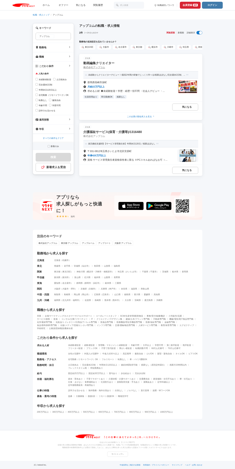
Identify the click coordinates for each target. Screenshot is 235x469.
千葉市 (153, 271)
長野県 (117, 277)
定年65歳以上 (163, 382)
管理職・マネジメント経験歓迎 (112, 345)
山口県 (117, 294)
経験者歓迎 (89, 345)
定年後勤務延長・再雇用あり (81, 385)
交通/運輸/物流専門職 (125, 325)
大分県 (128, 300)
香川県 (137, 294)
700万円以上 (120, 412)
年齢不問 (135, 345)
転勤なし (122, 359)
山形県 (107, 266)
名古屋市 (121, 47)
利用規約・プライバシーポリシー (156, 465)
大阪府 (57, 289)
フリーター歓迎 (75, 348)
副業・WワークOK (161, 390)
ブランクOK (92, 348)
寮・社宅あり (186, 379)
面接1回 (91, 396)
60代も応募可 (157, 348)
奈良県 (124, 289)
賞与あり (113, 373)
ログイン (212, 5)
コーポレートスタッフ (106, 316)
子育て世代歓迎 (108, 348)
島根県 (67, 294)
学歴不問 (159, 345)
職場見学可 (123, 396)
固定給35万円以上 (97, 373)
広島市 (105, 294)
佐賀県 (88, 300)
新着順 (181, 32)
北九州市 (66, 300)
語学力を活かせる (76, 390)
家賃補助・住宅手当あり (164, 379)
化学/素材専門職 (44, 322)
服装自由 (139, 353)
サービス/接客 (43, 319)
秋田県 (97, 266)
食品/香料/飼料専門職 (47, 325)
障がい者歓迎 (125, 348)
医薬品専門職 (106, 322)
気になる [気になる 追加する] (187, 106)
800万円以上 (135, 412)
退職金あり (148, 382)
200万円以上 (43, 412)
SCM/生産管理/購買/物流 (131, 316)
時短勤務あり (96, 368)
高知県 (157, 294)
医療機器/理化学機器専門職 (129, 322)
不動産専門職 (159, 319)
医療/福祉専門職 (153, 322)
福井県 (97, 277)
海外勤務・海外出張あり (99, 390)
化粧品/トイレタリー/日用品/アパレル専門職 (76, 322)
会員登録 (190, 5)
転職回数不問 (141, 348)
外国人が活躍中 (91, 353)
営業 (39, 316)
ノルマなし (132, 390)
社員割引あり (107, 382)
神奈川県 (200, 47)
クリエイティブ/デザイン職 (109, 319)
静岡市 (88, 283)
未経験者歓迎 (74, 345)
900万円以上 (150, 412)
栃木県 (175, 271)
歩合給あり (126, 373)
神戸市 (112, 289)
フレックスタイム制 (77, 368)
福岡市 (76, 300)
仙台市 (85, 266)
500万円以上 (89, 412)
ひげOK (150, 353)
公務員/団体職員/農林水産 (61, 328)
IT (92, 319)
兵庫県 (104, 289)
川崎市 (168, 47)
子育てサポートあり (95, 379)
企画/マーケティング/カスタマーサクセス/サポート (68, 316)
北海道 (57, 260)
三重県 (118, 283)
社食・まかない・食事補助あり (82, 382)
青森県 (57, 266)
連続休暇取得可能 (129, 365)
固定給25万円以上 (76, 373)
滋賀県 (134, 289)
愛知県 (57, 283)
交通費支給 (144, 379)
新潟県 (57, 277)
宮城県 (77, 266)
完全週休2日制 (89, 365)
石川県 (87, 277)
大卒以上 (147, 345)
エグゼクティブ (186, 325)
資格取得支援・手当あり (128, 382)
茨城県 (165, 271)
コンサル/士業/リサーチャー (74, 319)
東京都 (137, 47)
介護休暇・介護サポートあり (122, 379)
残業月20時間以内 (178, 365)
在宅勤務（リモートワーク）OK (83, 359)
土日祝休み (73, 365)
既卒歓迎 (187, 345)
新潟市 (65, 277)
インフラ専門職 (104, 325)
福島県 (117, 266)
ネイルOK (180, 353)
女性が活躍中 (74, 353)
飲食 (56, 319)
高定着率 (127, 353)
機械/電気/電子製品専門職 (181, 319)
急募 (70, 396)
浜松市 (96, 283)
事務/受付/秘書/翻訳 (156, 316)
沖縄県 (159, 300)
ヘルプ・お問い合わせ (193, 465)
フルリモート (108, 359)
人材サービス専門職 (148, 325)
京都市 (92, 289)
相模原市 (108, 271)
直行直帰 (145, 390)
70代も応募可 (174, 348)
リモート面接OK (106, 396)
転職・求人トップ (41, 15)
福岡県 (57, 300)
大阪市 (104, 47)
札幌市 (65, 260)
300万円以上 (58, 412)
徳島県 (127, 294)
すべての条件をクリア (53, 138)
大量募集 (80, 396)
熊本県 (107, 300)
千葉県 (145, 271)
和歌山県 (145, 289)
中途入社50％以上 (110, 353)
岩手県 (67, 266)
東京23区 (87, 47)
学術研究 (41, 328)
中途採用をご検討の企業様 (130, 465)
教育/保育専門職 (168, 325)
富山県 (77, 277)
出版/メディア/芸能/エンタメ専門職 (76, 325)
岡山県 (77, 294)
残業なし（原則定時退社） (153, 365)
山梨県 (107, 277)
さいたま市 (131, 271)
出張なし (119, 390)
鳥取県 (57, 294)
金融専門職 (169, 322)
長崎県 (98, 300)
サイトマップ (177, 465)
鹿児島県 (148, 300)
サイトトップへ (118, 454)
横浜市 (153, 47)
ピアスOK (193, 353)
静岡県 (79, 283)
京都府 (84, 289)
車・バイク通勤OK (138, 359)
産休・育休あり (75, 379)
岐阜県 (108, 283)
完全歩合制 (140, 373)
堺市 (73, 289)
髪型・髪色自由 (164, 353)
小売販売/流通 (175, 316)
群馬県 (185, 271)
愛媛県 (147, 294)
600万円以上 (104, 412)
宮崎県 (138, 300)
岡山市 (85, 294)
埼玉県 (184, 47)
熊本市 (116, 300)
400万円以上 (74, 412)
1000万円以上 (166, 412)
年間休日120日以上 (108, 365)
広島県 (97, 294)
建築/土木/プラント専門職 (138, 319)
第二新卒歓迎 (173, 345)
